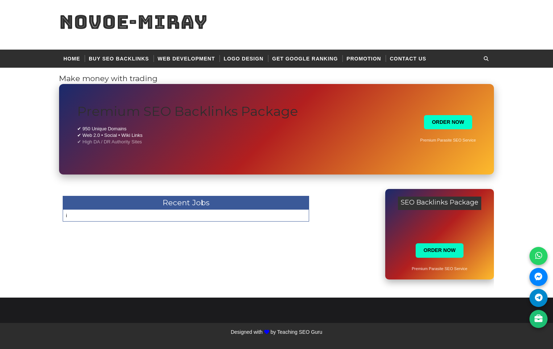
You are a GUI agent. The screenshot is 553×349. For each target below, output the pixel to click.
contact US (408, 59)
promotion (363, 59)
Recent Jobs (186, 202)
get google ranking (305, 59)
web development (186, 59)
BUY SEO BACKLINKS (119, 59)
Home (71, 59)
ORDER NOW (448, 122)
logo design (243, 59)
